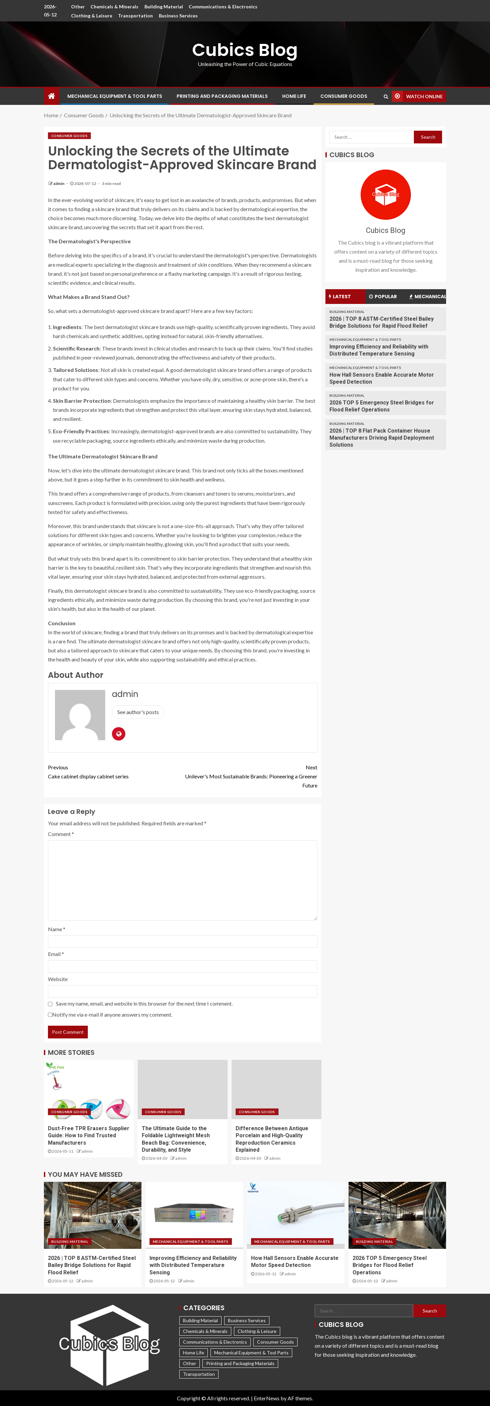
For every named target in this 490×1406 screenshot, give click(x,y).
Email (56, 954)
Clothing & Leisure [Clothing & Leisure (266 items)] (257, 1331)
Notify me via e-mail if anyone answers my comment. (110, 1014)
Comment (61, 834)
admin (59, 183)
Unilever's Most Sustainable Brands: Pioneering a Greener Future (250, 775)
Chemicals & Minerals (114, 6)
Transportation (135, 15)
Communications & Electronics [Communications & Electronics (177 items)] (215, 1342)
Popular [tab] (383, 296)
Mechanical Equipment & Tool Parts (114, 96)
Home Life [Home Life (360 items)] (193, 1352)
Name (56, 929)
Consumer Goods (343, 96)
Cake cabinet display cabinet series (115, 771)
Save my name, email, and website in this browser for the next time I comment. (144, 1003)
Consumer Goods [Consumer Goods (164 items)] (275, 1342)
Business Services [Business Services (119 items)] (247, 1320)
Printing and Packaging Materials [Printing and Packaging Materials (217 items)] (240, 1363)
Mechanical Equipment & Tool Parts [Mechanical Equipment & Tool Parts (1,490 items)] (251, 1352)
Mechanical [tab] (427, 296)
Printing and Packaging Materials (222, 96)
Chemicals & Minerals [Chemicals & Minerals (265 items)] (205, 1331)
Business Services (178, 15)
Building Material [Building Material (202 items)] (200, 1320)
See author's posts (138, 712)
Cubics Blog (245, 50)
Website (58, 979)
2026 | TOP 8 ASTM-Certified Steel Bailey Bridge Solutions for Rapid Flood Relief (92, 1265)
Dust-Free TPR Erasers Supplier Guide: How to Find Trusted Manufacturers (88, 1135)
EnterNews (267, 1398)
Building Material (163, 6)
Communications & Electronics (223, 6)
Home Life (294, 96)
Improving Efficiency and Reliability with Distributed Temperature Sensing (193, 1265)
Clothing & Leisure (91, 15)
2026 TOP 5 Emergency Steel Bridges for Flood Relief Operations (390, 1265)
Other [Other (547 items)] (189, 1363)
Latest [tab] (340, 296)
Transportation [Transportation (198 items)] (199, 1374)
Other (77, 6)
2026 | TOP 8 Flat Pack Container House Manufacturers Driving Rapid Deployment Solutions (381, 438)
